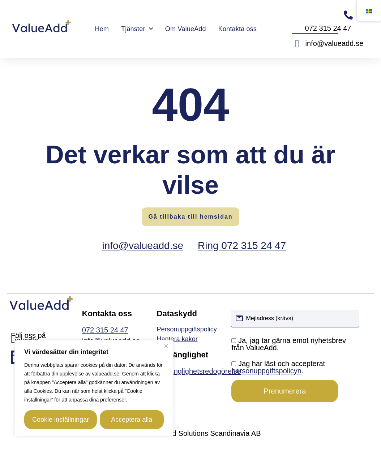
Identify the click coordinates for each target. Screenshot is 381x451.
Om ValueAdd (185, 29)
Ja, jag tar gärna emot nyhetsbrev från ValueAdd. (288, 344)
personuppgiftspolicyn (266, 371)
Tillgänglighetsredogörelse (199, 371)
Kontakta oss (237, 29)
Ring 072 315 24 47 (242, 245)
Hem (102, 29)
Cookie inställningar (60, 419)
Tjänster (137, 29)
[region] (94, 388)
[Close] (166, 346)
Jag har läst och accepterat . (278, 367)
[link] (190, 339)
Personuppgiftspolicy (187, 329)
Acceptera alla (130, 419)
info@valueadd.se (142, 245)
